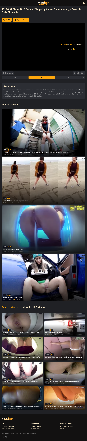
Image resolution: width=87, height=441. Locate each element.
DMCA (62, 429)
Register (64, 44)
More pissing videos (8, 429)
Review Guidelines (66, 426)
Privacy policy (36, 426)
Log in (71, 44)
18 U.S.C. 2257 (35, 429)
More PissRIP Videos (34, 307)
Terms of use (35, 423)
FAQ (3, 423)
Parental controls (66, 423)
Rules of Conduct (8, 426)
